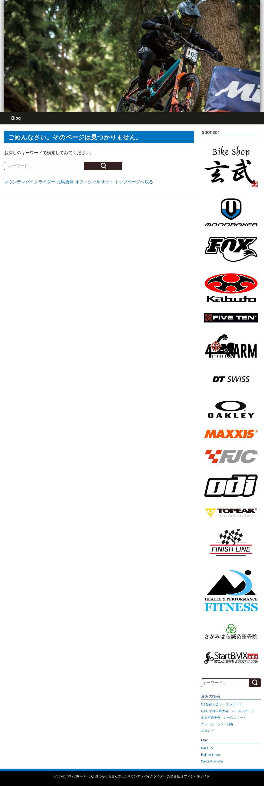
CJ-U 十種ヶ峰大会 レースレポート (227, 711)
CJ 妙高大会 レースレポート (221, 704)
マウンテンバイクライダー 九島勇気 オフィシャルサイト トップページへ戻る (78, 182)
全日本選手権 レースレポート (223, 717)
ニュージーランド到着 (217, 724)
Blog (16, 118)
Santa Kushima (212, 761)
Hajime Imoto (210, 755)
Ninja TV (207, 748)
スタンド (207, 730)
